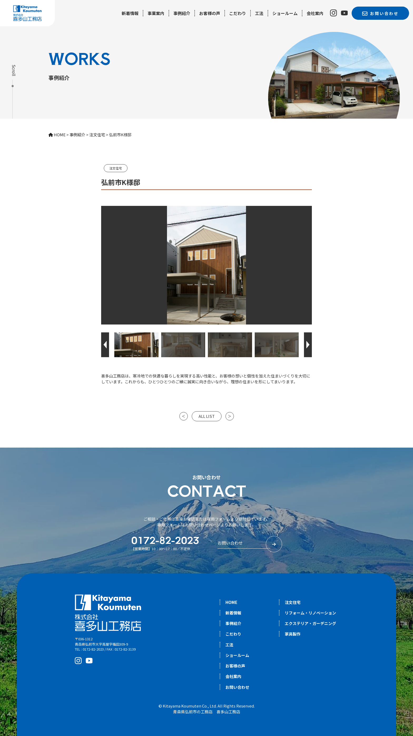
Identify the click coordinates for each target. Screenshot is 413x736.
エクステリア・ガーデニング (310, 623)
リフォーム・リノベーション (310, 613)
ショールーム (285, 13)
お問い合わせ (237, 687)
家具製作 (293, 634)
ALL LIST (207, 416)
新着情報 (130, 13)
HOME (231, 602)
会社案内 (315, 13)
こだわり (237, 13)
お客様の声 (209, 13)
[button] (105, 344)
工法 (259, 13)
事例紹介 (181, 13)
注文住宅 (115, 168)
